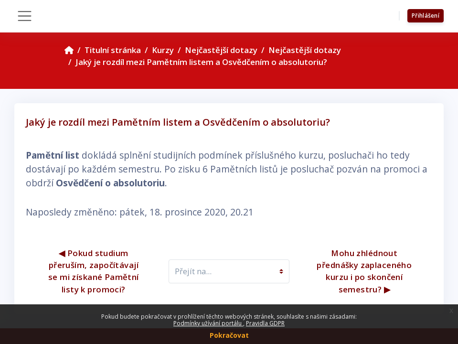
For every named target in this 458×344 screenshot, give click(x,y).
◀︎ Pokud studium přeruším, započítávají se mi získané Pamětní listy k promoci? (94, 271)
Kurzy (163, 49)
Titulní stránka (113, 49)
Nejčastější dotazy (221, 49)
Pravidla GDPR (265, 323)
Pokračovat (229, 335)
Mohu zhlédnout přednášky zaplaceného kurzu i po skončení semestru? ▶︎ (365, 271)
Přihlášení (425, 15)
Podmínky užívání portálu (208, 323)
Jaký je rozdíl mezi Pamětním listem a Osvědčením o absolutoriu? (201, 61)
